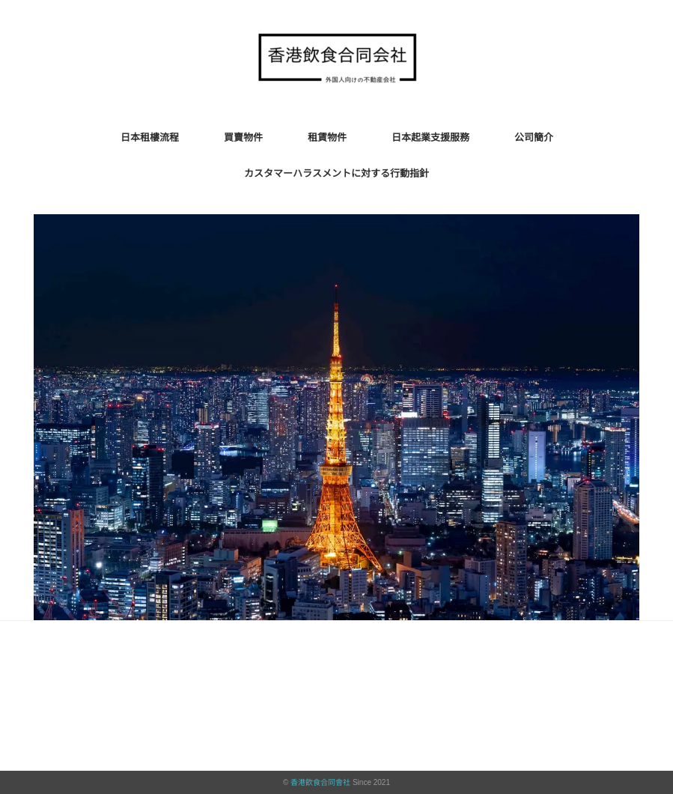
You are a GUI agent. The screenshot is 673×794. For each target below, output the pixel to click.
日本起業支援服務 (430, 137)
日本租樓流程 (150, 137)
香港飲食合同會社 (320, 782)
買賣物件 (243, 137)
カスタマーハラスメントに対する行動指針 (336, 173)
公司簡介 (533, 137)
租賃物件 (327, 137)
